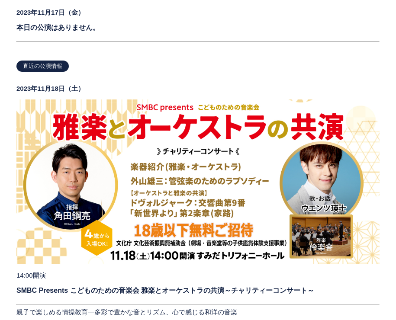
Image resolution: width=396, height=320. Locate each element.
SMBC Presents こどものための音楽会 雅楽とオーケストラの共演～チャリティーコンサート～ (165, 290)
